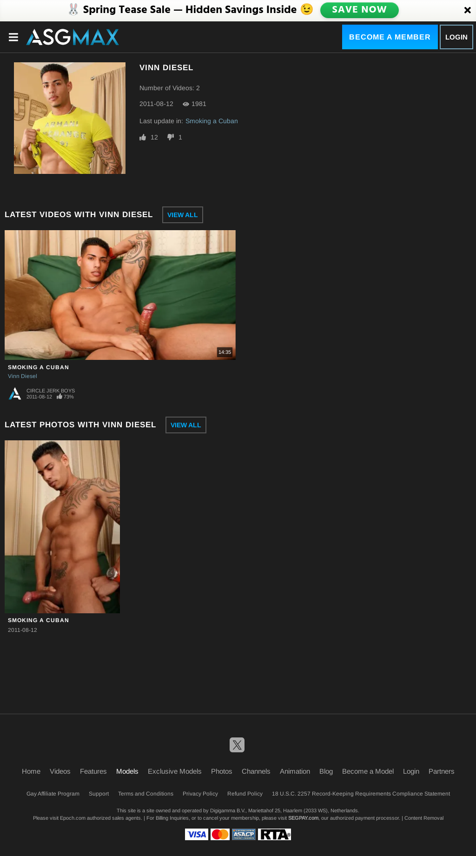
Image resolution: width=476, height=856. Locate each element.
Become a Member (390, 37)
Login (456, 37)
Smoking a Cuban (211, 121)
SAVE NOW (360, 10)
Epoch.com (73, 818)
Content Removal (423, 818)
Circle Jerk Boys (50, 390)
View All (182, 215)
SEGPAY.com (303, 818)
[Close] (467, 11)
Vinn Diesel (22, 376)
